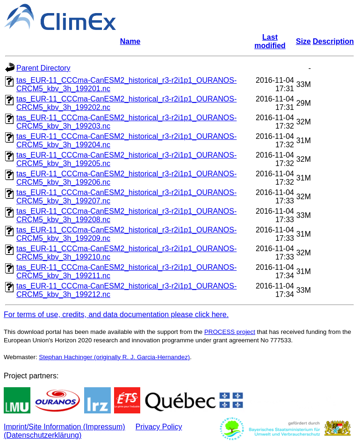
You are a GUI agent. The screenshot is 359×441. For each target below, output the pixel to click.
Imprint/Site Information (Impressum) (64, 427)
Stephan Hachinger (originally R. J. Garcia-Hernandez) (114, 357)
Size (303, 41)
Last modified (270, 41)
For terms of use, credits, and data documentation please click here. (116, 314)
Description (333, 41)
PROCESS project (229, 331)
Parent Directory (43, 68)
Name (130, 41)
